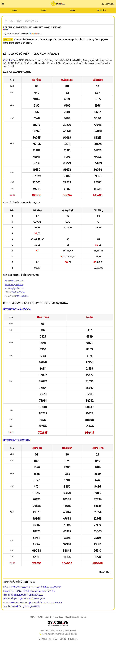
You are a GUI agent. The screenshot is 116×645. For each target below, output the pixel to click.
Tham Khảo (58, 617)
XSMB (14, 10)
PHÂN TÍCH (101, 10)
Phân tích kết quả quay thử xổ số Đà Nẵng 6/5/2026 (23, 595)
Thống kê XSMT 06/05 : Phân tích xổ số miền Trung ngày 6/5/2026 (29, 591)
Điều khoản (73, 639)
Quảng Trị (37, 447)
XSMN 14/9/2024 (21, 296)
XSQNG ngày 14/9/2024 (14, 288)
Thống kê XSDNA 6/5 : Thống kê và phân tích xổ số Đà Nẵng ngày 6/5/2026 (32, 587)
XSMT (43, 10)
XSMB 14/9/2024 (17, 292)
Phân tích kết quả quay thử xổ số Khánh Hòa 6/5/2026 (24, 598)
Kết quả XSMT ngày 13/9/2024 (17, 309)
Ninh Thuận (43, 317)
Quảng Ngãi (67, 79)
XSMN (72, 10)
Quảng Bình (98, 447)
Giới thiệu (43, 639)
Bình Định (67, 447)
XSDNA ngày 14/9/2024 (14, 280)
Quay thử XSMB (72, 617)
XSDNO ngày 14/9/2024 (14, 284)
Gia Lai (89, 317)
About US (53, 639)
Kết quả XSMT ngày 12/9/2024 (16, 440)
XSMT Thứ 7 (8, 60)
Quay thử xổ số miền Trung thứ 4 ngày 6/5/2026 (21, 606)
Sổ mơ (83, 617)
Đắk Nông (98, 79)
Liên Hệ (63, 639)
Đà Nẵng (36, 79)
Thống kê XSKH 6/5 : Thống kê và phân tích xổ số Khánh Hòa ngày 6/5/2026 (32, 602)
